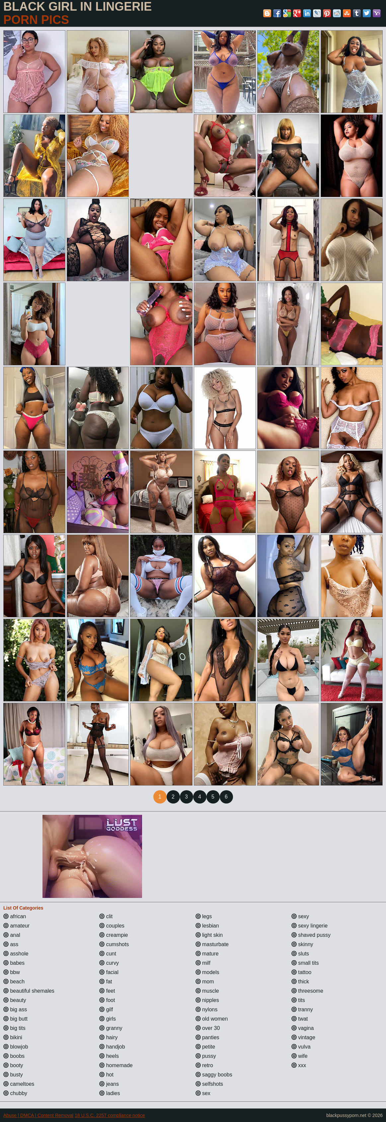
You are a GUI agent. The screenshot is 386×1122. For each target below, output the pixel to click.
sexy (300, 916)
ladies (109, 1093)
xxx (298, 1065)
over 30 (207, 1028)
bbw (11, 972)
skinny (302, 944)
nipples (207, 1000)
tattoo (301, 972)
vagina (302, 1028)
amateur (16, 926)
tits (298, 1000)
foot (107, 1000)
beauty (14, 1000)
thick (300, 981)
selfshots (209, 1084)
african (14, 916)
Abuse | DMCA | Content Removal (38, 1115)
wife (299, 1056)
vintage (303, 1037)
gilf (106, 1009)
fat (105, 981)
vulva (301, 1047)
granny (110, 1028)
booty (13, 1065)
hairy (108, 1037)
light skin (209, 935)
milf (202, 963)
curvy (109, 963)
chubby (15, 1093)
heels (109, 1056)
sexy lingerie (309, 926)
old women (211, 1019)
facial (108, 972)
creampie (113, 935)
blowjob (15, 1047)
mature (207, 953)
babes (14, 963)
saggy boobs (213, 1074)
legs (203, 916)
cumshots (114, 944)
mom (204, 981)
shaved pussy (311, 935)
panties (207, 1037)
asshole (16, 953)
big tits (14, 1028)
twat (299, 1019)
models (207, 972)
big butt (15, 1019)
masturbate (212, 944)
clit (106, 916)
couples (111, 926)
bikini (12, 1037)
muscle (207, 991)
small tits (305, 963)
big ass (15, 1009)
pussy (205, 1056)
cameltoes (18, 1084)
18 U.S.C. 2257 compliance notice (110, 1115)
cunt (107, 953)
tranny (302, 1009)
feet (107, 991)
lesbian (207, 926)
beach (14, 981)
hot (106, 1074)
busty (13, 1074)
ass (10, 944)
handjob (112, 1047)
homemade (116, 1065)
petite (205, 1047)
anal (11, 935)
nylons (206, 1009)
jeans (109, 1084)
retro (204, 1065)
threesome (307, 991)
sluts (300, 953)
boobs (14, 1056)
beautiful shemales (28, 991)
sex (202, 1093)
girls (107, 1019)
